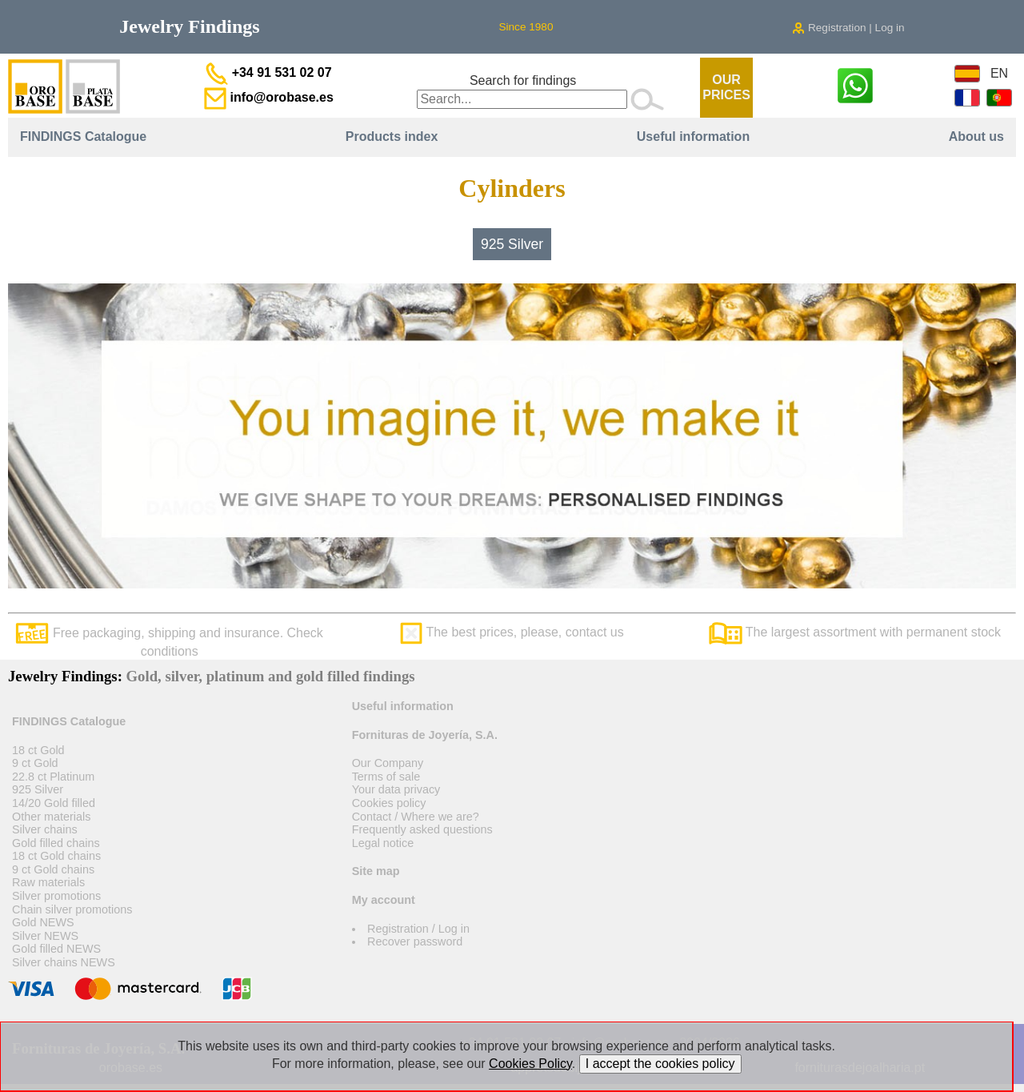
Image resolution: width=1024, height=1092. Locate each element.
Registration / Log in (418, 928)
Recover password (414, 941)
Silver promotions (56, 895)
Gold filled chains (56, 843)
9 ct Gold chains (53, 869)
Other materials (51, 816)
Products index (392, 136)
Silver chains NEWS (63, 962)
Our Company (388, 763)
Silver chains (45, 829)
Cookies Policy (530, 1063)
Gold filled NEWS (56, 948)
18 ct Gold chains (56, 855)
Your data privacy (396, 789)
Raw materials (48, 882)
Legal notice (383, 843)
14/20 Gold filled (53, 803)
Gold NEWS (43, 922)
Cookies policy (389, 803)
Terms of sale (386, 776)
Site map (376, 871)
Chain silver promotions (72, 909)
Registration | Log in (848, 28)
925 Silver (512, 244)
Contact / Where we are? (415, 816)
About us (976, 136)
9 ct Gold (35, 763)
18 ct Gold (38, 750)
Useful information (693, 136)
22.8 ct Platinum (53, 776)
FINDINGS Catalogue (83, 136)
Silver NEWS (45, 935)
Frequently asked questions (422, 829)
